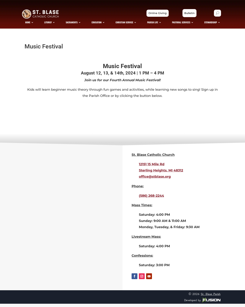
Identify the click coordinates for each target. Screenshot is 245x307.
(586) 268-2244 (151, 199)
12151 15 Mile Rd (151, 167)
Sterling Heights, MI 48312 (161, 174)
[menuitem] (33, 24)
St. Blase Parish (210, 297)
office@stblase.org (155, 180)
